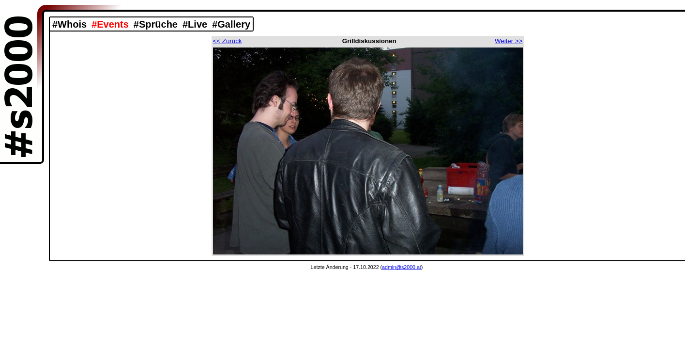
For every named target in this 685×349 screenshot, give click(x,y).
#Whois (69, 24)
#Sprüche (156, 24)
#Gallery (231, 24)
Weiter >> (509, 41)
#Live (195, 24)
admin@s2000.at (401, 267)
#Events (110, 24)
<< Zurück (227, 41)
